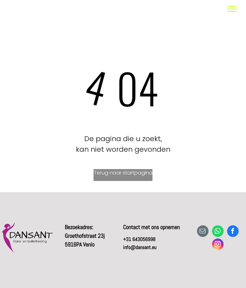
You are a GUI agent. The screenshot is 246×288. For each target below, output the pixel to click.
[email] (203, 232)
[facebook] (233, 232)
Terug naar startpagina (123, 172)
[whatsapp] (218, 232)
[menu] (232, 9)
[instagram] (218, 245)
